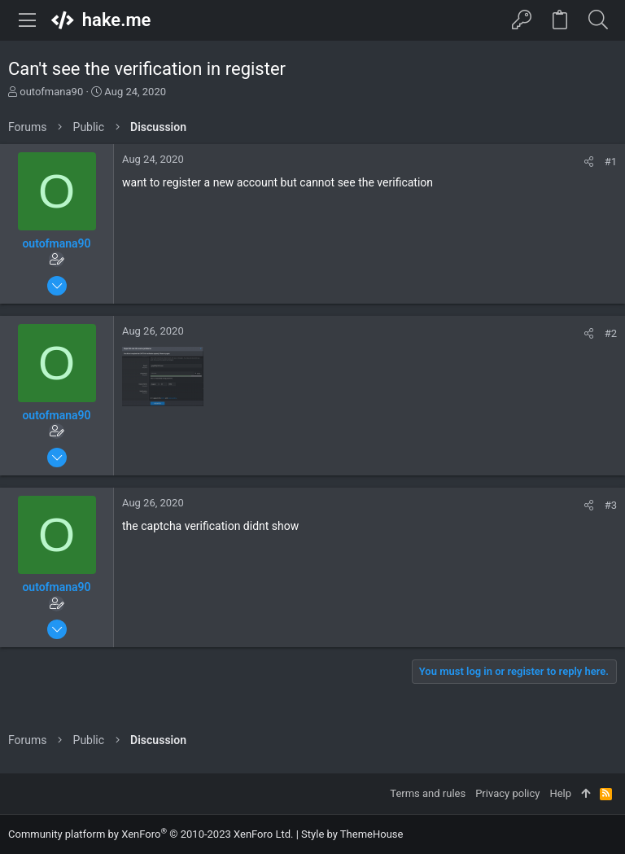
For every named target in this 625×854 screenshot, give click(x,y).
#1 (611, 161)
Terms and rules (427, 793)
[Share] (589, 161)
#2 (611, 333)
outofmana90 (51, 91)
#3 (611, 505)
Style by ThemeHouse (352, 834)
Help (560, 793)
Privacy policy (507, 793)
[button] (27, 20)
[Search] (598, 20)
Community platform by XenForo (150, 834)
